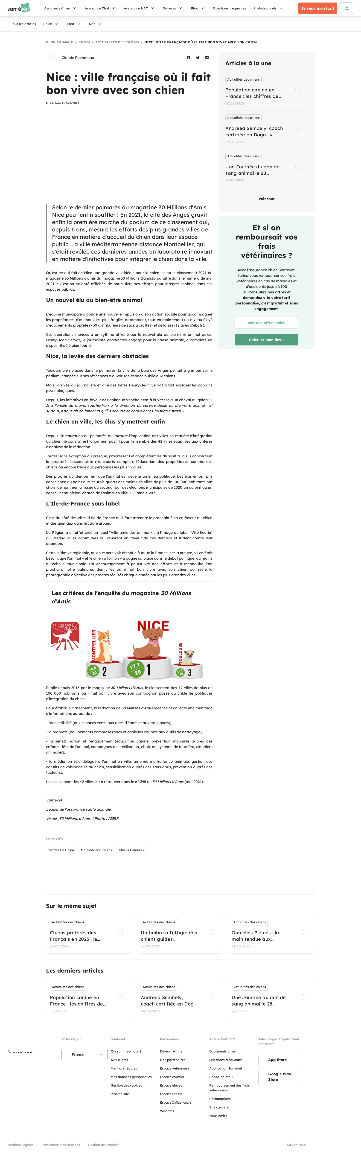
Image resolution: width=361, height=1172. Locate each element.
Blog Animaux (59, 42)
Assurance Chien (60, 8)
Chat (74, 24)
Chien (51, 24)
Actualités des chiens (117, 42)
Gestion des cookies (103, 1145)
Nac (95, 24)
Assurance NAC (139, 8)
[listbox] (266, 130)
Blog (198, 8)
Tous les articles (23, 24)
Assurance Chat (100, 8)
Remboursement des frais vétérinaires (229, 1087)
